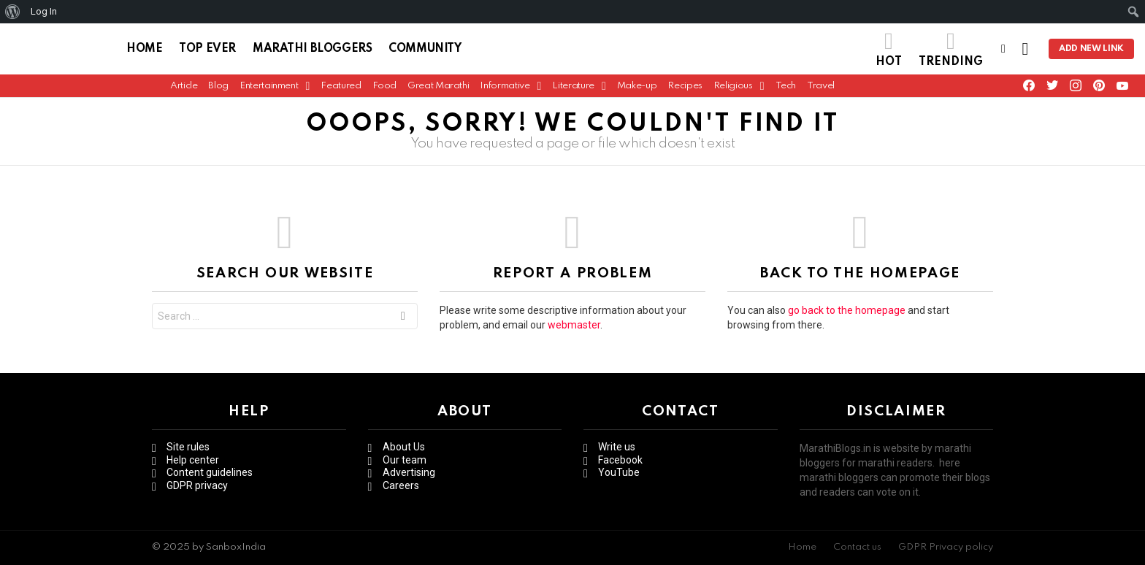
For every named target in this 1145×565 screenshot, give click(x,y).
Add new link (1091, 51)
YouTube (619, 472)
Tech (786, 89)
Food (384, 89)
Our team (404, 460)
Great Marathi (438, 89)
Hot (889, 50)
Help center (192, 460)
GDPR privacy (197, 485)
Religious (733, 93)
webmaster (574, 329)
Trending (951, 50)
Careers (401, 485)
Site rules (188, 447)
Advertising (409, 472)
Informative (504, 93)
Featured (341, 89)
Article (183, 89)
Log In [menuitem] (44, 11)
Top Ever (207, 51)
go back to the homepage (846, 314)
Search (403, 322)
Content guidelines (209, 472)
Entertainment (269, 93)
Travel (821, 89)
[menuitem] (13, 11)
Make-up (636, 89)
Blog (218, 89)
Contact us (857, 547)
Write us (616, 447)
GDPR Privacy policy (945, 547)
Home (144, 51)
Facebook (620, 460)
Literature (573, 93)
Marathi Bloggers (312, 51)
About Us (404, 447)
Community (424, 51)
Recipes (684, 89)
